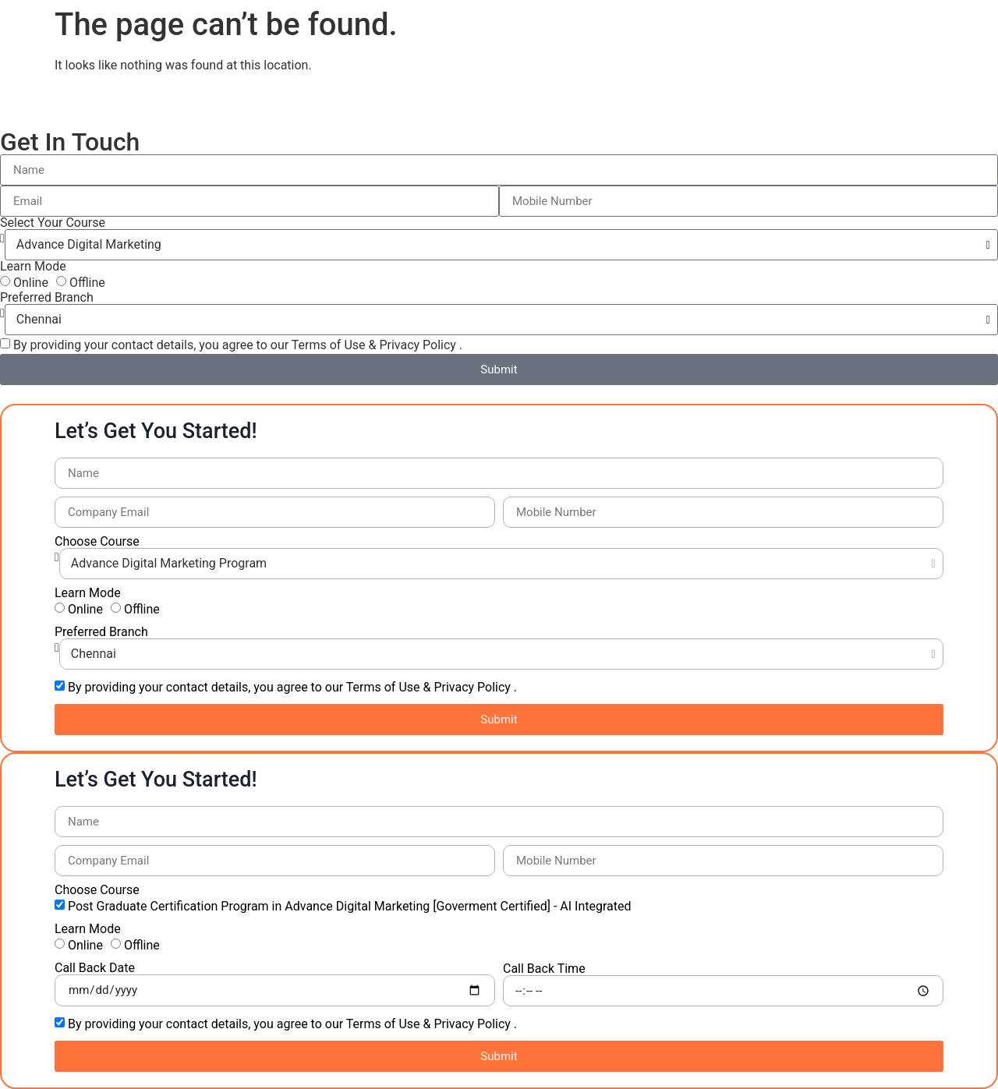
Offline (87, 282)
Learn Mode (33, 266)
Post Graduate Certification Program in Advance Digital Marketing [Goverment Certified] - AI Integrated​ (350, 906)
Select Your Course (52, 223)
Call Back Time (544, 969)
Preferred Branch (47, 298)
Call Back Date (95, 968)
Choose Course (97, 542)
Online (30, 282)
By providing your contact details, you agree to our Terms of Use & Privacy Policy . (237, 345)
